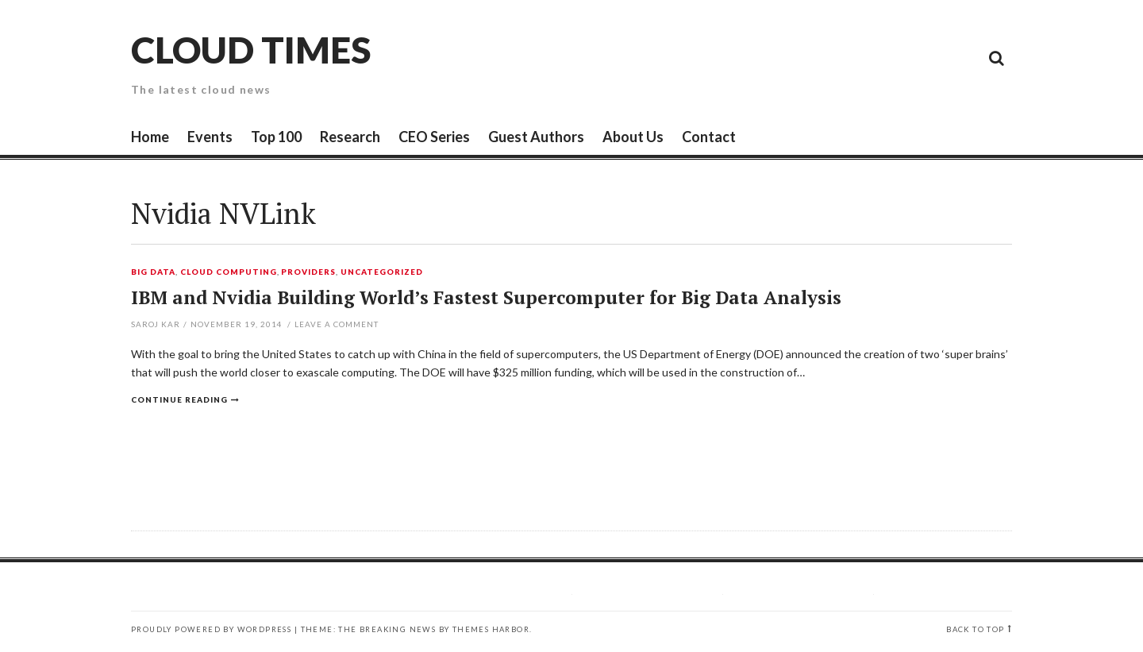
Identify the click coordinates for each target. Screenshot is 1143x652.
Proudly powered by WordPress (211, 629)
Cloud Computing (228, 272)
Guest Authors (536, 136)
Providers (308, 272)
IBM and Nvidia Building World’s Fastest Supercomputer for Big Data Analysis (486, 297)
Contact (709, 136)
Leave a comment (336, 324)
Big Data (153, 272)
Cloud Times (251, 49)
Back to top (975, 629)
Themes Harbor (490, 629)
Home (150, 136)
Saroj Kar (155, 324)
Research (350, 136)
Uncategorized (382, 272)
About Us (633, 136)
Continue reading (179, 399)
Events (210, 136)
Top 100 (276, 136)
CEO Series (434, 136)
